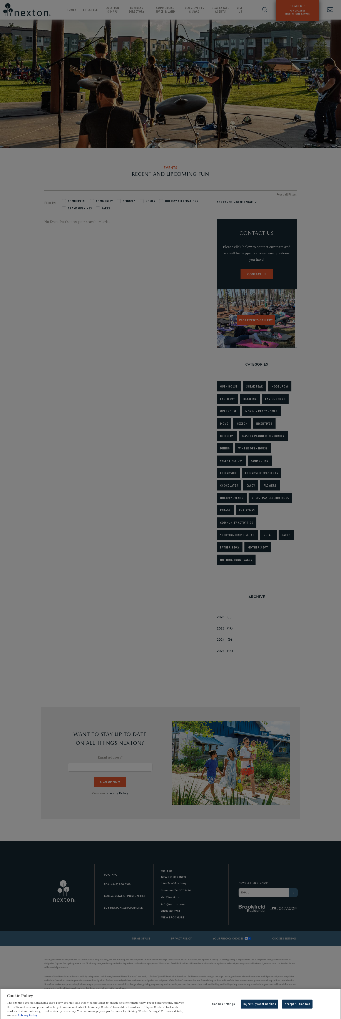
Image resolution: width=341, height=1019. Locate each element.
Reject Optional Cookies (259, 1008)
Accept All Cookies (297, 1008)
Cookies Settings (223, 1008)
